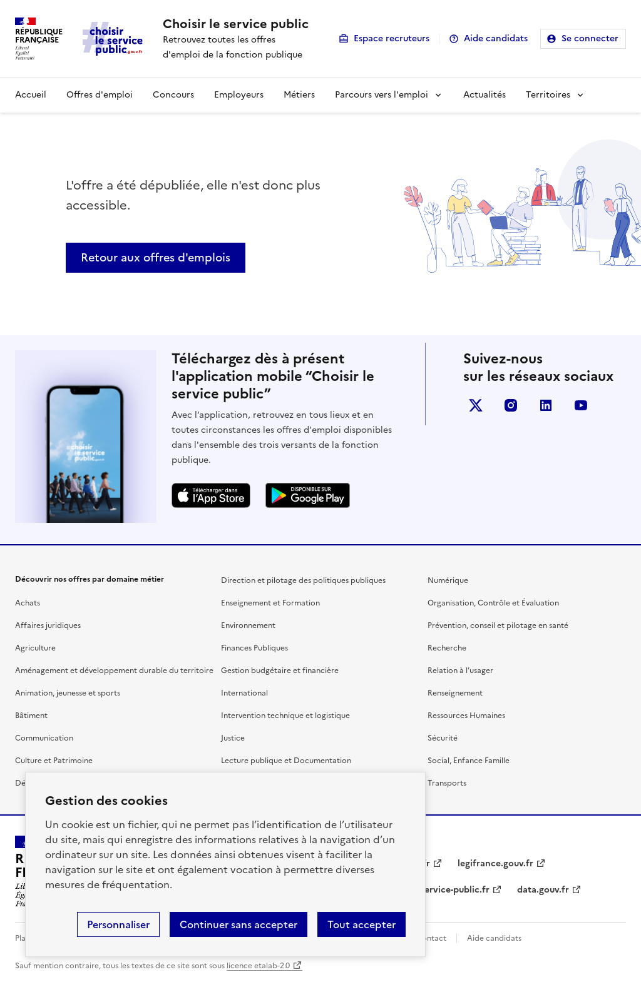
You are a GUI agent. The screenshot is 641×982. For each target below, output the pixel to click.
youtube (580, 405)
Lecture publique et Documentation (286, 760)
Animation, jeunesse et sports (67, 693)
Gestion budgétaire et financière (280, 670)
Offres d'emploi (99, 94)
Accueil (30, 94)
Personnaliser (118, 924)
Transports (447, 783)
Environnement (248, 625)
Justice (233, 738)
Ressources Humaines (466, 715)
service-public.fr (455, 889)
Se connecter (590, 38)
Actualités (484, 94)
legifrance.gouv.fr (495, 863)
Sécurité (443, 738)
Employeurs (239, 94)
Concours (173, 94)
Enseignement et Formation (270, 603)
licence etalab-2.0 (258, 965)
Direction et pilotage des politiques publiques (303, 580)
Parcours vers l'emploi (381, 94)
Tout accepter (361, 924)
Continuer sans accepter (238, 924)
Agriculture (35, 648)
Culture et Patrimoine (54, 760)
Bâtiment (31, 715)
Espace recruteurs (391, 38)
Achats (27, 603)
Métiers (299, 94)
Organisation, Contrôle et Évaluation (493, 603)
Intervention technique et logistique (285, 715)
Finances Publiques (254, 648)
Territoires (548, 94)
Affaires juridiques (48, 625)
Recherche (447, 648)
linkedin (545, 405)
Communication (44, 738)
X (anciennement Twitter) (475, 405)
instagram (510, 405)
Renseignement (455, 693)
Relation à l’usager (460, 670)
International (244, 693)
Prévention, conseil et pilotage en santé (498, 625)
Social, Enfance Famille (469, 760)
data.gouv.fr (543, 889)
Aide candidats (496, 38)
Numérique (448, 580)
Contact (431, 938)
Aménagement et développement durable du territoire (114, 670)
